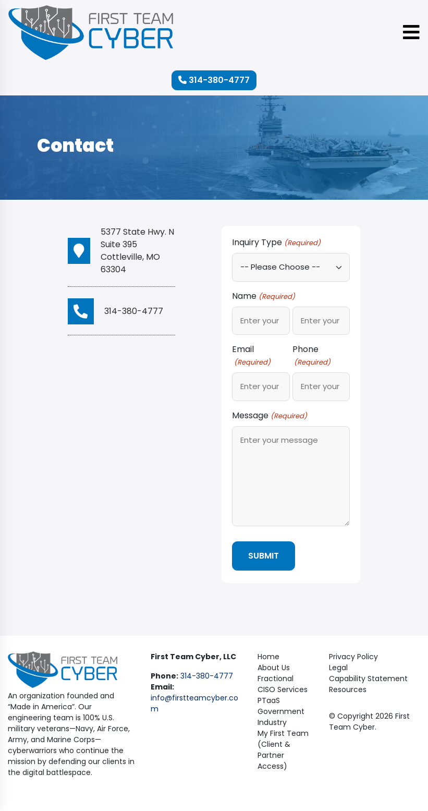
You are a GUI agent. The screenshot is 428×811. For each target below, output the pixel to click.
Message (269, 415)
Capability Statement (368, 677)
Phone (311, 355)
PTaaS (269, 699)
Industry (272, 721)
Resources (347, 688)
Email (251, 355)
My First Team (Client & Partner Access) (283, 748)
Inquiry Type (276, 242)
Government (281, 710)
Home (268, 655)
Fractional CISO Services (283, 683)
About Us (274, 666)
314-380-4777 (214, 80)
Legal (338, 666)
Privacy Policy (353, 655)
